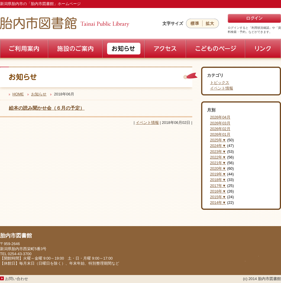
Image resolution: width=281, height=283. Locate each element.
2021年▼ (218, 163)
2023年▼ (218, 151)
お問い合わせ (16, 278)
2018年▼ (218, 180)
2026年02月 (220, 129)
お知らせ (38, 94)
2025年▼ (218, 140)
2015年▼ (218, 197)
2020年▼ (218, 168)
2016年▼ (218, 191)
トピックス (219, 82)
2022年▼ (218, 157)
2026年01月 (220, 134)
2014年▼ (218, 202)
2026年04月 (220, 117)
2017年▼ (218, 185)
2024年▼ (218, 145)
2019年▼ (218, 174)
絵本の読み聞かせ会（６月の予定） (47, 108)
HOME (18, 94)
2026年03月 (220, 123)
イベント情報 (147, 122)
